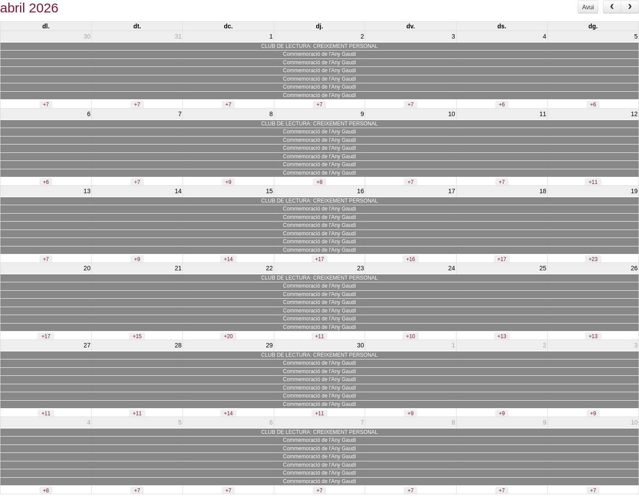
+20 (228, 336)
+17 (319, 259)
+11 (592, 182)
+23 (592, 259)
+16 (410, 259)
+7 (46, 104)
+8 (319, 182)
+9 (228, 182)
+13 (501, 336)
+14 (228, 259)
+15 (137, 336)
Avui (588, 7)
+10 (410, 336)
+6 (502, 104)
